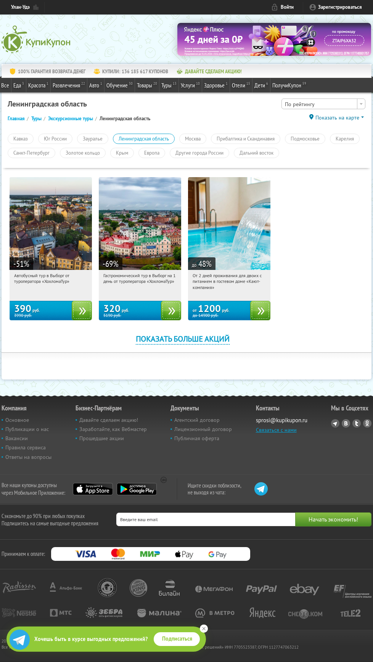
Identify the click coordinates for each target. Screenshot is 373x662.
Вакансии (16, 438)
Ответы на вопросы (28, 457)
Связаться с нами (276, 429)
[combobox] (323, 103)
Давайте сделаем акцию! (108, 420)
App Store (93, 489)
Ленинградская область (144, 139)
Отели (241, 85)
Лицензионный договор (203, 429)
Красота (38, 85)
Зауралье (93, 139)
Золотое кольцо (83, 153)
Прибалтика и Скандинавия (246, 139)
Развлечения (69, 85)
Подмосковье (305, 139)
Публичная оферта (196, 438)
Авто (95, 85)
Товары (147, 85)
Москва (193, 139)
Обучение (119, 85)
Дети (261, 85)
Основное (17, 420)
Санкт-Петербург (31, 153)
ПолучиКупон (289, 85)
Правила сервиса (25, 447)
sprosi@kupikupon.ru (281, 420)
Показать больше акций (183, 339)
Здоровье (216, 85)
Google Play (137, 489)
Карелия (345, 139)
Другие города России (199, 153)
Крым (122, 153)
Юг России (55, 139)
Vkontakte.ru (346, 423)
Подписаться (177, 638)
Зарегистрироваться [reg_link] (340, 7)
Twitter (356, 423)
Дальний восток (256, 153)
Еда (18, 85)
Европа (151, 153)
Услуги (190, 85)
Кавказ (20, 139)
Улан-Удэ (20, 7)
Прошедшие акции (101, 438)
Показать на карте (337, 117)
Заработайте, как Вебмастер (113, 429)
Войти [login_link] (287, 7)
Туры (169, 85)
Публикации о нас (27, 429)
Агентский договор (197, 420)
